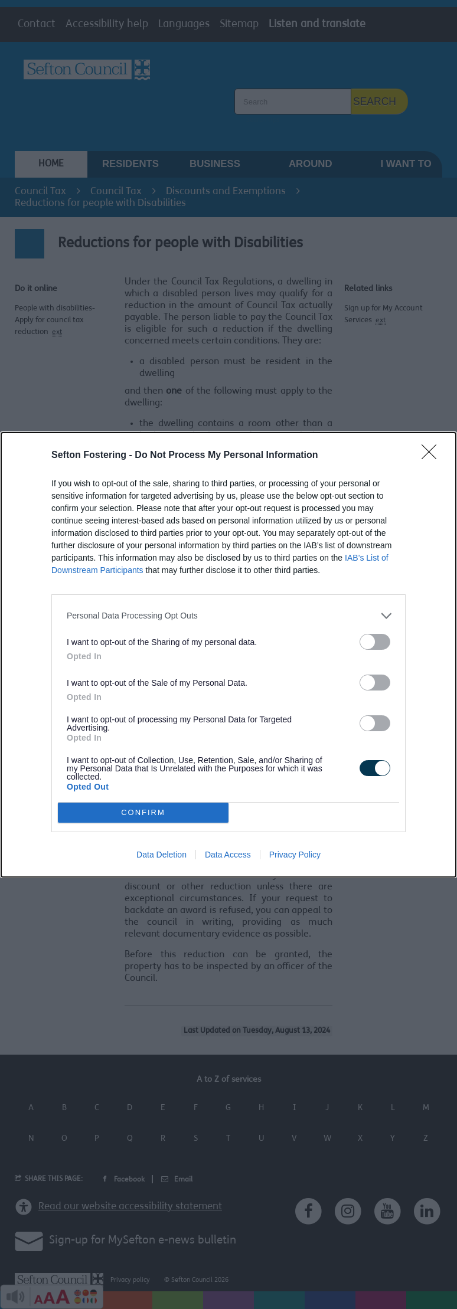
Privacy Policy (295, 854)
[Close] (433, 455)
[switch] (375, 642)
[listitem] (228, 616)
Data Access (228, 854)
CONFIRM (143, 812)
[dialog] (228, 655)
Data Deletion (161, 854)
